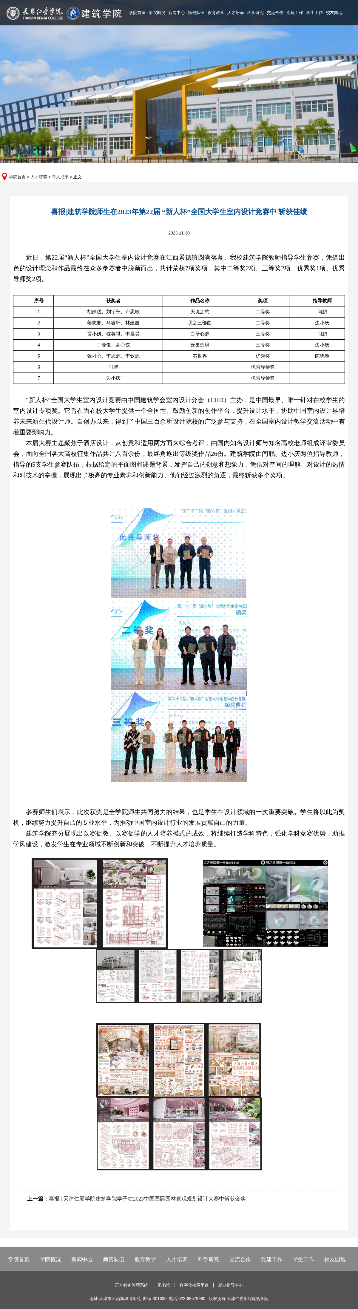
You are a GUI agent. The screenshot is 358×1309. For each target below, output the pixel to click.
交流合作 (275, 12)
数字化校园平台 (194, 1285)
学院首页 (137, 12)
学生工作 (314, 12)
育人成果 (60, 176)
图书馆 (164, 1285)
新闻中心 (176, 12)
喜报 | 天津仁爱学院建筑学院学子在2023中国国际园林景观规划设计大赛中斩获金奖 (147, 1199)
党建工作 (294, 12)
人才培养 (235, 12)
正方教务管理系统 (131, 1285)
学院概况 (157, 12)
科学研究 (255, 12)
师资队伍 (196, 12)
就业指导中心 (230, 1285)
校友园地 (334, 12)
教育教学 (216, 12)
